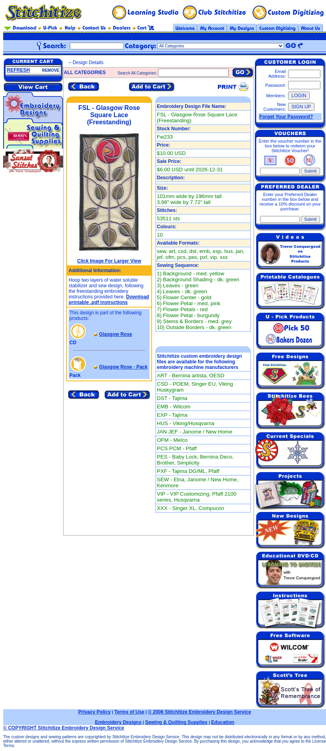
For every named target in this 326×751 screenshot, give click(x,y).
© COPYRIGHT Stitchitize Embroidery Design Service (63, 728)
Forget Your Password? (286, 117)
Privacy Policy (94, 712)
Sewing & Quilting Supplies (176, 722)
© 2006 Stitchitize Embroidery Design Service (199, 712)
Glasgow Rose (115, 334)
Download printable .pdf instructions (109, 299)
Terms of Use (129, 712)
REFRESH (18, 70)
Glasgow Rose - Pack (123, 367)
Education (222, 722)
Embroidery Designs (118, 722)
